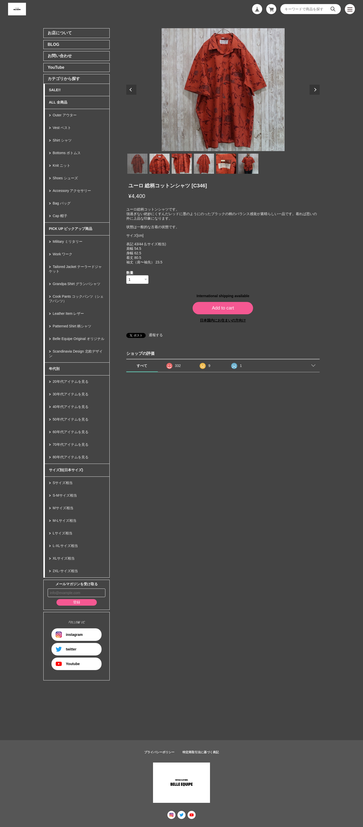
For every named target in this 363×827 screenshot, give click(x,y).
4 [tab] (204, 164)
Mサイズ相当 (63, 508)
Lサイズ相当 (62, 533)
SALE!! (55, 90)
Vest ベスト (62, 128)
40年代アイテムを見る (70, 407)
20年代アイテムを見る (70, 382)
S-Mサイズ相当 (65, 495)
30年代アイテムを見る (70, 394)
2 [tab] (159, 164)
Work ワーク (62, 254)
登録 (76, 602)
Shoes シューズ (65, 178)
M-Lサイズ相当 (64, 521)
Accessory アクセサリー (72, 191)
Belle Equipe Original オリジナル (78, 339)
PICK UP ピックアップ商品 (70, 229)
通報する (156, 335)
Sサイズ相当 (63, 483)
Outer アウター (65, 115)
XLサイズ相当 (64, 558)
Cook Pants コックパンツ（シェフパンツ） (76, 298)
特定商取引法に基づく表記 (201, 752)
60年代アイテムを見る (70, 432)
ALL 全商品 (58, 102)
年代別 (54, 369)
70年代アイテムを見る (70, 444)
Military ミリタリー (67, 241)
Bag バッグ (62, 203)
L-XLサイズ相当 (65, 546)
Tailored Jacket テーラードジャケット (75, 269)
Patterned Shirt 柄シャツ (72, 326)
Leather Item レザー (68, 314)
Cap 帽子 (60, 216)
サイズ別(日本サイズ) (66, 470)
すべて (142, 366)
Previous (131, 90)
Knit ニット (61, 165)
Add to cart (223, 308)
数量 (129, 273)
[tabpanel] (223, 89)
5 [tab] (226, 164)
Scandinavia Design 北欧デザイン (76, 353)
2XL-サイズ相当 (65, 571)
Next (315, 90)
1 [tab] (137, 164)
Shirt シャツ (62, 140)
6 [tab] (248, 164)
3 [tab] (182, 164)
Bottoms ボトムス (67, 153)
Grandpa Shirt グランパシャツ (76, 284)
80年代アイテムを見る (70, 457)
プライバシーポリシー (159, 752)
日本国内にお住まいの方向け (223, 320)
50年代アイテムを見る (70, 419)
